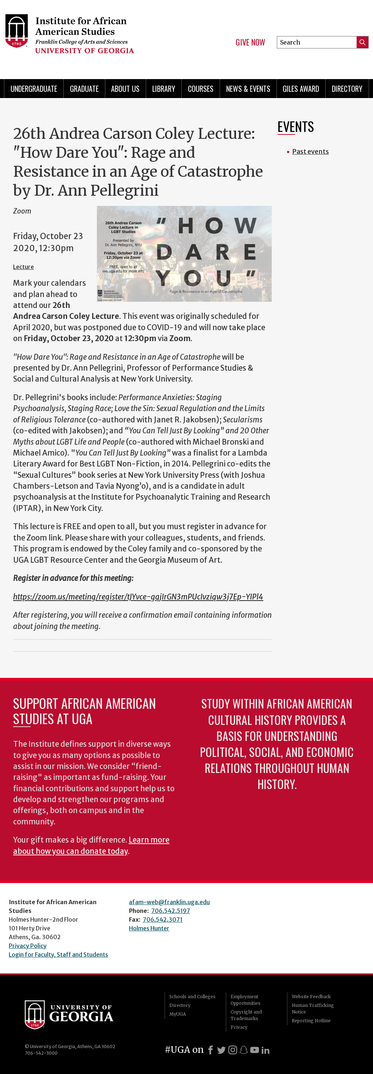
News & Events (248, 88)
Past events (310, 151)
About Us (125, 88)
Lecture (23, 266)
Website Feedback (311, 996)
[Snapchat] (243, 1050)
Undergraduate (34, 88)
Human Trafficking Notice (313, 1009)
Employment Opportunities (245, 1000)
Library (163, 88)
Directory (347, 88)
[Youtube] (254, 1050)
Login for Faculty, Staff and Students (58, 954)
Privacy (239, 1027)
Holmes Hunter (149, 928)
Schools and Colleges (192, 996)
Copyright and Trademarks (246, 1015)
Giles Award (301, 88)
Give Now (250, 42)
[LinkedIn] (265, 1050)
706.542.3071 (162, 919)
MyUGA (177, 1014)
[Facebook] (210, 1050)
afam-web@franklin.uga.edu (169, 902)
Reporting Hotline (311, 1020)
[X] (221, 1050)
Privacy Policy (28, 945)
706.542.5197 (170, 910)
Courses (200, 88)
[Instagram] (232, 1050)
